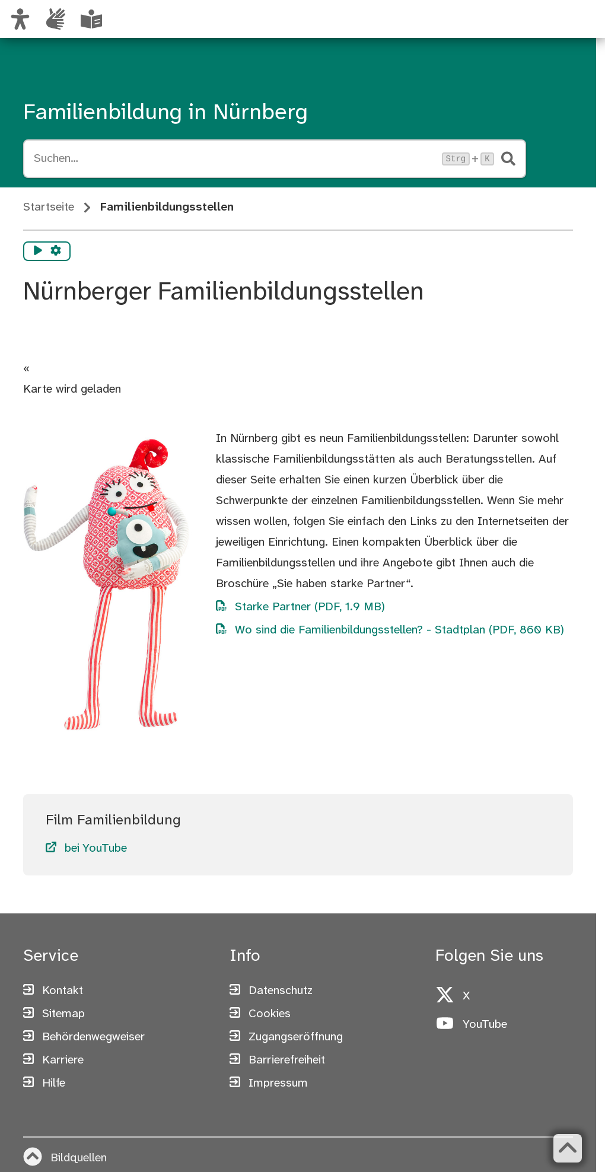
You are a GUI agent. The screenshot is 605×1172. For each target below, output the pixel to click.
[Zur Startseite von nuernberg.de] (491, 31)
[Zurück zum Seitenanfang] (567, 1148)
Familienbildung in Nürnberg (165, 113)
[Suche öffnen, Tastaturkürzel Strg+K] (234, 159)
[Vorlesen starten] (38, 251)
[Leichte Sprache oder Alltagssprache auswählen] (91, 19)
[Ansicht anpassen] (20, 19)
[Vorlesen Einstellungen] (56, 251)
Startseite (48, 207)
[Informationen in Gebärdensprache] (55, 19)
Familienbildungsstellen (167, 207)
